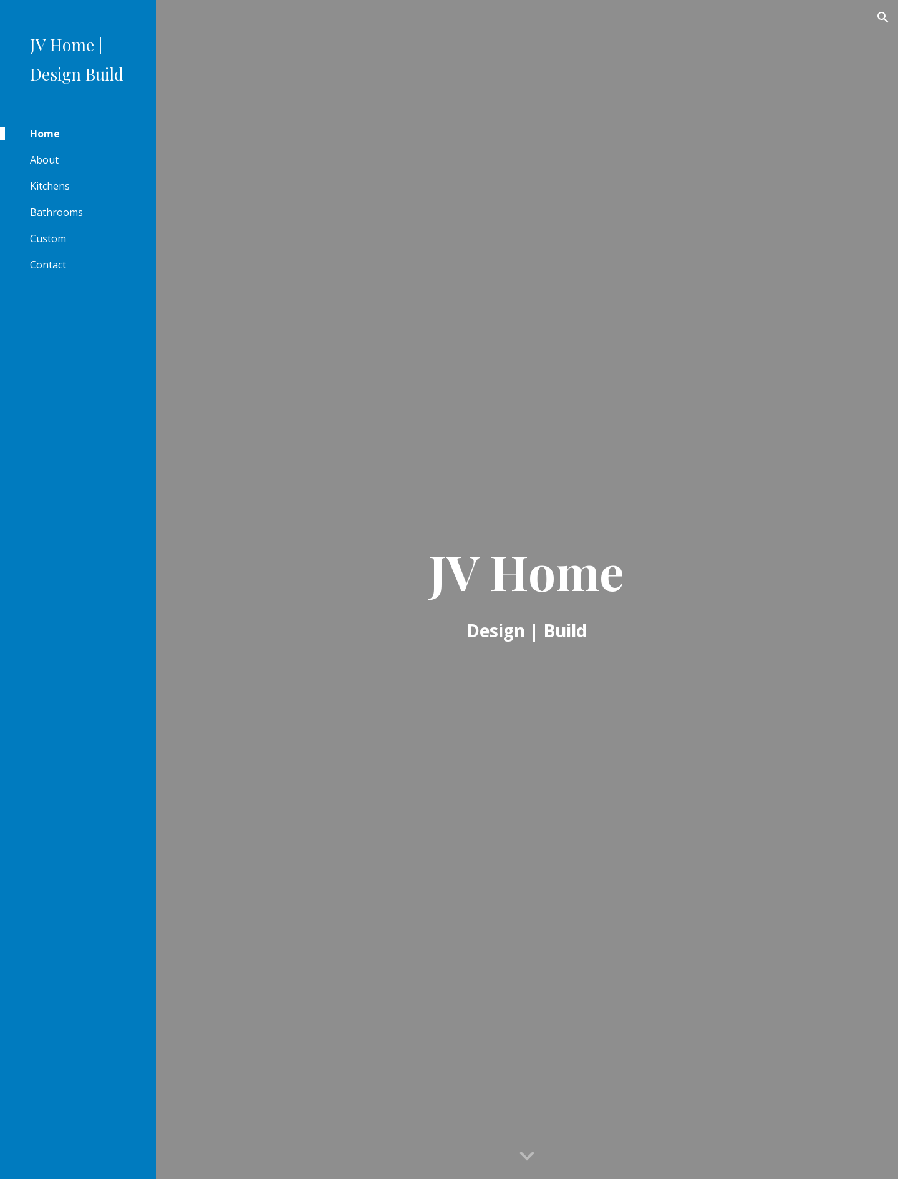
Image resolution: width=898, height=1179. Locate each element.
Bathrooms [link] (56, 212)
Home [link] (45, 133)
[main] (527, 589)
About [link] (44, 160)
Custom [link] (48, 238)
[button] (883, 17)
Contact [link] (48, 265)
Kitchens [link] (50, 186)
